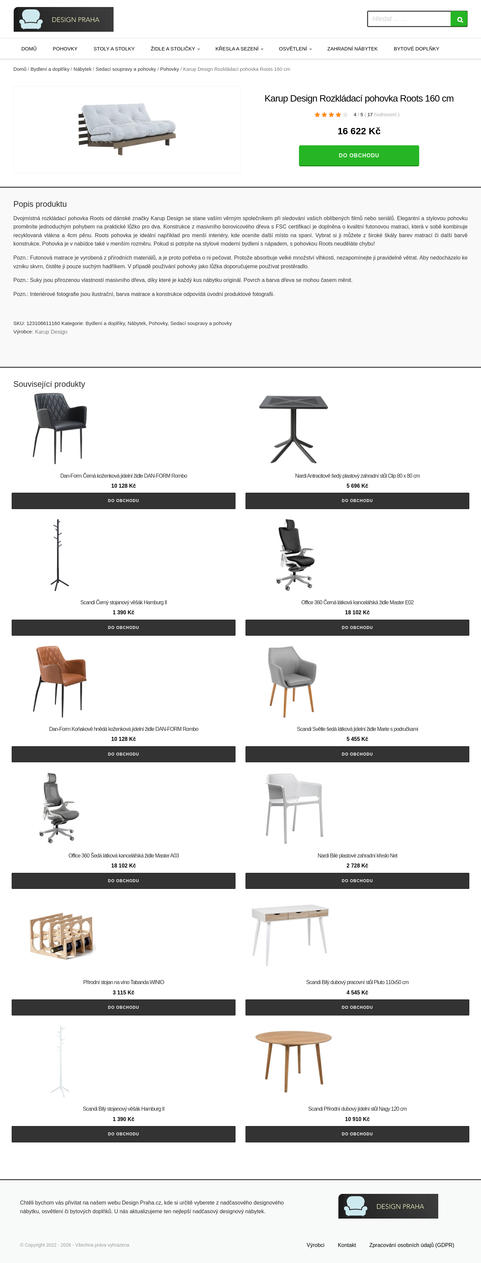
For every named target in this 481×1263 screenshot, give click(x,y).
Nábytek (82, 69)
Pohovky (65, 48)
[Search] (459, 19)
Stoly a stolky (114, 48)
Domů (29, 48)
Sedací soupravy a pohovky (126, 69)
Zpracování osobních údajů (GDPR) (411, 1245)
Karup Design (51, 332)
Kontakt (347, 1245)
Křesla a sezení (237, 48)
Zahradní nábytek (352, 48)
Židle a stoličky (173, 48)
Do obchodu (359, 155)
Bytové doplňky (416, 48)
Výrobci (315, 1245)
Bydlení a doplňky (50, 69)
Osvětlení (293, 48)
